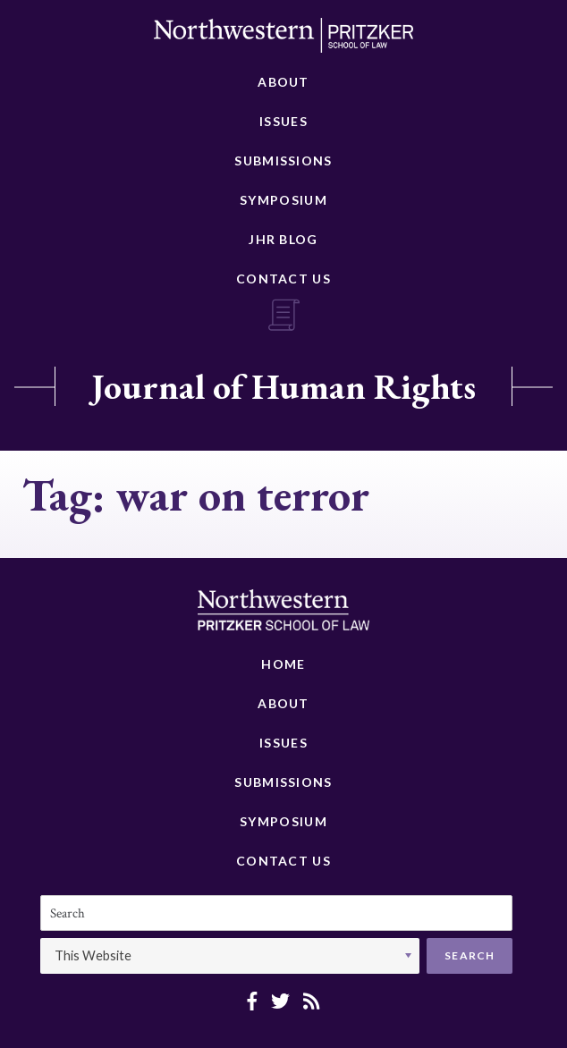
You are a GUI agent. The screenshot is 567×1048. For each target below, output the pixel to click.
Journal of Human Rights (283, 386)
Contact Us (283, 278)
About (283, 81)
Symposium (283, 199)
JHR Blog (283, 239)
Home (283, 664)
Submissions (283, 160)
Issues (283, 121)
